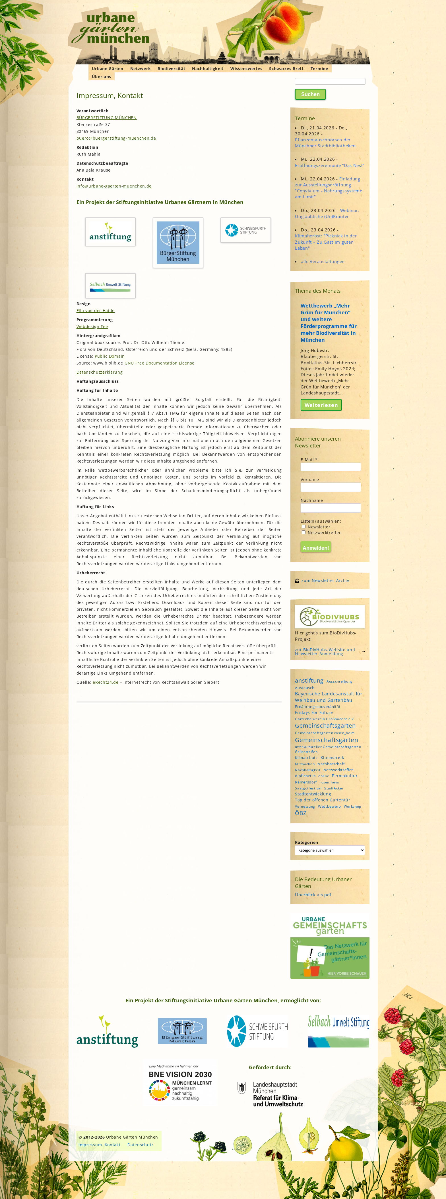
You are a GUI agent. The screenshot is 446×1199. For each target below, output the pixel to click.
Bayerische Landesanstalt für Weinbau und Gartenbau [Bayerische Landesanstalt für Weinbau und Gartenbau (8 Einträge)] (329, 697)
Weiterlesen (321, 405)
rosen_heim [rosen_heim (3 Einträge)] (329, 782)
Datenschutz (140, 1144)
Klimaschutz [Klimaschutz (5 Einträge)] (306, 757)
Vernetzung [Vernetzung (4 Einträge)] (305, 806)
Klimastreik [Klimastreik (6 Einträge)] (332, 757)
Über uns (102, 76)
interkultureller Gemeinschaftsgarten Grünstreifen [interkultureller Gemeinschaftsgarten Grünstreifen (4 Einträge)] (328, 749)
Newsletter (316, 527)
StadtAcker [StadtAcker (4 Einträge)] (334, 788)
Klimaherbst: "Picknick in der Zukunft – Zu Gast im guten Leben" (326, 242)
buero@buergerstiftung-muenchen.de (116, 138)
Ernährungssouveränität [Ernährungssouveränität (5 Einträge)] (317, 706)
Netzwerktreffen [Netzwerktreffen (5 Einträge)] (338, 769)
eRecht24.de (106, 682)
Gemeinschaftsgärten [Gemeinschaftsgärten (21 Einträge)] (326, 740)
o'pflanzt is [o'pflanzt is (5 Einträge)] (305, 775)
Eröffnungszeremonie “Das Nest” (329, 165)
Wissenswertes (246, 68)
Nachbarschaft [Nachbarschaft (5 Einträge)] (331, 763)
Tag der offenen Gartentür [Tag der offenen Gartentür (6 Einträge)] (322, 800)
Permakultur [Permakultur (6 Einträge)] (345, 775)
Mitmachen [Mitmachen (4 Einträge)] (305, 764)
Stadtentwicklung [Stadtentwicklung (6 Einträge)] (313, 794)
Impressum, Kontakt (100, 1144)
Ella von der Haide (96, 310)
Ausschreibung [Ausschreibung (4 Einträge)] (340, 681)
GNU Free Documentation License (160, 363)
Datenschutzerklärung (100, 372)
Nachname (312, 500)
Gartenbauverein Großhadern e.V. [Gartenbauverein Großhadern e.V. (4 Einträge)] (325, 718)
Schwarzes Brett (286, 68)
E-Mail (309, 459)
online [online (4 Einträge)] (323, 775)
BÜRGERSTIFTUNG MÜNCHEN (107, 117)
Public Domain (110, 356)
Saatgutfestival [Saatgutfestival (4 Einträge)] (308, 788)
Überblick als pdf (313, 894)
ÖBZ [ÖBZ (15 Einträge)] (300, 813)
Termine (319, 68)
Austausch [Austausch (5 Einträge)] (304, 687)
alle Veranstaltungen (323, 261)
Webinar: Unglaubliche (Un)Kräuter (327, 213)
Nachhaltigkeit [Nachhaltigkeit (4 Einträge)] (308, 770)
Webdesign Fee (92, 326)
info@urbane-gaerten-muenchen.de (114, 186)
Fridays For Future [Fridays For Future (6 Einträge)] (314, 712)
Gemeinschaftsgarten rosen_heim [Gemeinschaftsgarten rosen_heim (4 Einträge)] (325, 732)
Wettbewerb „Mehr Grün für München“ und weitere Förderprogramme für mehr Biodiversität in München (329, 322)
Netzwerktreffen (322, 532)
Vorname (310, 479)
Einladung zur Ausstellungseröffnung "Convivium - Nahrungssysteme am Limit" (328, 188)
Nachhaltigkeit (208, 68)
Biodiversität (171, 68)
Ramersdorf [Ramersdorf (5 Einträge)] (306, 782)
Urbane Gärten (107, 68)
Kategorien (306, 842)
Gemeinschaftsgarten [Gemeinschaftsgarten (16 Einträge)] (325, 725)
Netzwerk (140, 68)
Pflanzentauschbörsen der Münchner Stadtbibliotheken (325, 142)
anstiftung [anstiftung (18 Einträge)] (309, 680)
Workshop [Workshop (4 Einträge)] (353, 806)
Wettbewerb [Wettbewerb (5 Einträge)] (329, 806)
